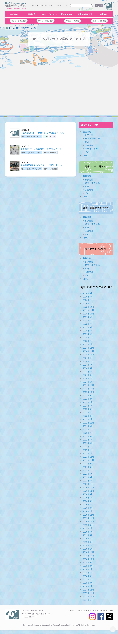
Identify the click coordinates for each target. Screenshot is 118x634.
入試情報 (89, 145)
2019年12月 (88, 514)
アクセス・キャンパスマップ (42, 5)
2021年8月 (88, 466)
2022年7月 (88, 432)
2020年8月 (88, 494)
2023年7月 (88, 402)
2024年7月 (88, 361)
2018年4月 (88, 579)
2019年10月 (88, 521)
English (99, 5)
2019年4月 (88, 538)
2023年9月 (88, 395)
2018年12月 (88, 552)
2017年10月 (88, 596)
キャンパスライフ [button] (49, 14)
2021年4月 (88, 477)
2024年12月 (88, 347)
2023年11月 (88, 388)
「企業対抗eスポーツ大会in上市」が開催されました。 (43, 132)
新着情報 (87, 131)
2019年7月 (88, 528)
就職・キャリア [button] (67, 14)
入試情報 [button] (103, 14)
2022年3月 (88, 446)
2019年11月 (88, 517)
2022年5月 (88, 439)
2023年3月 (88, 415)
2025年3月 (88, 337)
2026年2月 (88, 299)
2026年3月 (88, 296)
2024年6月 (88, 364)
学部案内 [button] (14, 14)
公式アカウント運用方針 (103, 610)
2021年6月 (88, 473)
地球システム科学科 (96, 167)
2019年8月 (88, 524)
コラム (86, 155)
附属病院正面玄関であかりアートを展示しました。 (42, 165)
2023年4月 (88, 412)
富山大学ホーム (84, 610)
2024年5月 (88, 368)
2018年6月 (88, 572)
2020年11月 (88, 487)
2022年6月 (88, 436)
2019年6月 (88, 531)
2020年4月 (88, 504)
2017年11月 (88, 592)
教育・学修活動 (92, 138)
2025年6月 (88, 327)
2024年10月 (88, 354)
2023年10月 (88, 391)
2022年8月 (88, 429)
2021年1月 (88, 483)
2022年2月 (88, 449)
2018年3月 (88, 582)
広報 (87, 141)
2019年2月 (88, 545)
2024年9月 (88, 357)
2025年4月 (88, 333)
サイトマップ (61, 5)
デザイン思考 (91, 148)
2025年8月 (88, 320)
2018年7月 (88, 569)
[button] (18, 21)
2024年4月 (88, 371)
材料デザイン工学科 (96, 249)
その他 (88, 152)
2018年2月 (88, 586)
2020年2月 (88, 511)
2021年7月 (88, 470)
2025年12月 (88, 306)
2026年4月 (88, 293)
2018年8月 (88, 565)
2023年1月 (88, 419)
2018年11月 (88, 555)
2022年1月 (88, 453)
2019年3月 (88, 541)
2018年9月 (88, 562)
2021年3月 (88, 480)
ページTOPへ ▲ (113, 629)
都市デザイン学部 (89, 125)
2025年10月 (88, 313)
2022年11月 (88, 422)
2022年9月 (88, 426)
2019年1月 (88, 548)
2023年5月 (88, 408)
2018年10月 (88, 558)
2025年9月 (88, 317)
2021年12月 (88, 456)
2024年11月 (88, 351)
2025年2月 (88, 340)
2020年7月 (88, 497)
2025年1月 (88, 344)
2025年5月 (88, 330)
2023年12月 (88, 385)
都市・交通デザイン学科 (96, 208)
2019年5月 (88, 535)
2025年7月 (88, 323)
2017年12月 (88, 589)
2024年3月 (88, 374)
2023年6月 (88, 405)
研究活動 (89, 134)
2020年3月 (88, 507)
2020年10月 (88, 490)
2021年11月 (88, 460)
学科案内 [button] (31, 14)
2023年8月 (88, 398)
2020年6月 (88, 500)
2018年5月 (88, 575)
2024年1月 (88, 381)
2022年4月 (88, 443)
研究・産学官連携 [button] (85, 14)
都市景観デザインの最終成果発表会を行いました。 (42, 148)
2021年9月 (88, 463)
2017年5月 (88, 599)
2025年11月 (88, 310)
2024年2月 (88, 378)
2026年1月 (88, 303)
